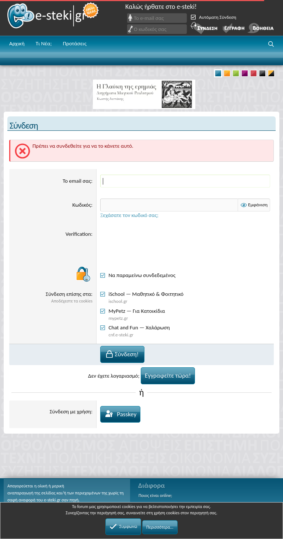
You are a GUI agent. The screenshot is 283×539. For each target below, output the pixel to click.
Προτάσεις (74, 43)
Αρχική (17, 43)
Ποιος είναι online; (155, 495)
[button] (271, 44)
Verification (78, 234)
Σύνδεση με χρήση (70, 411)
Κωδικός (81, 205)
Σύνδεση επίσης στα (68, 294)
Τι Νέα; (44, 43)
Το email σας (77, 181)
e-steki (53, 18)
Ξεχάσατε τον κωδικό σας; (129, 215)
